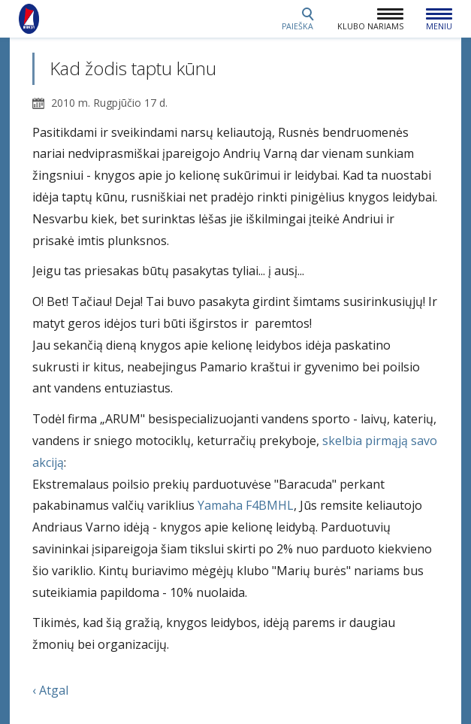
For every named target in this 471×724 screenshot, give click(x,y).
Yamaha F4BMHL (246, 505)
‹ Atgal (50, 690)
